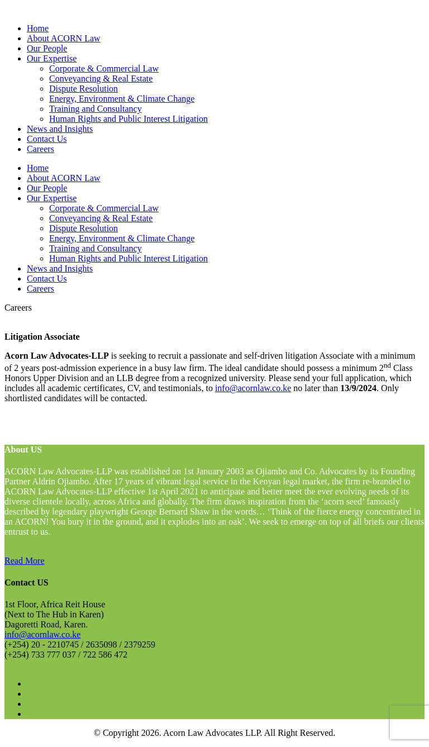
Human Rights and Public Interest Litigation (128, 118)
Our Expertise (52, 58)
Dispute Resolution (83, 88)
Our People (47, 48)
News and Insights (60, 129)
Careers (40, 149)
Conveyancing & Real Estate (100, 78)
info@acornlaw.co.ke (253, 388)
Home (38, 28)
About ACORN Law (64, 38)
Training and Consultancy (95, 108)
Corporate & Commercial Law (104, 68)
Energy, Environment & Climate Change (121, 98)
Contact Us (47, 139)
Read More (24, 560)
